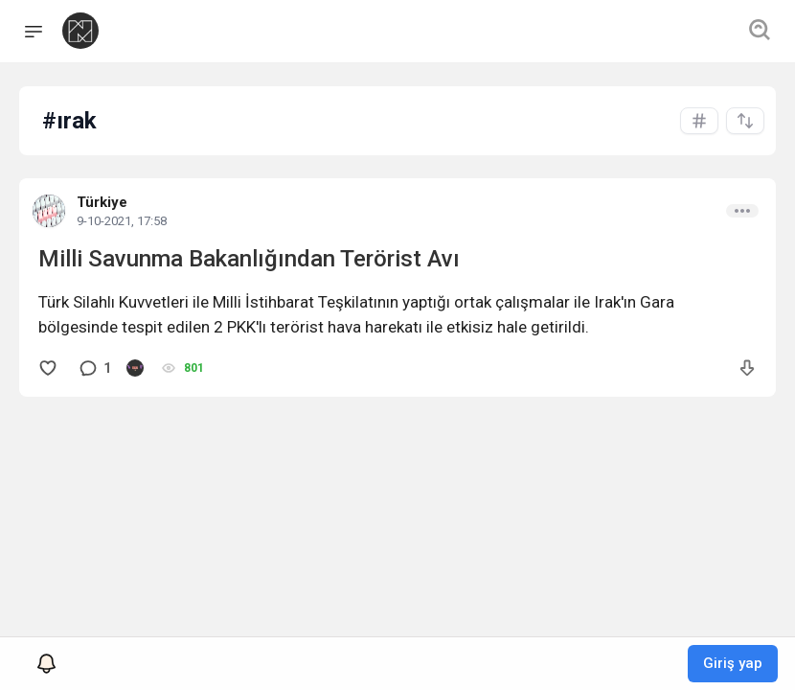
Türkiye (102, 202)
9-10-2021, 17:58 (122, 221)
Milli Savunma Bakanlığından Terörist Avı (249, 258)
